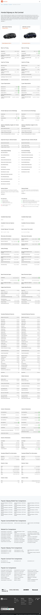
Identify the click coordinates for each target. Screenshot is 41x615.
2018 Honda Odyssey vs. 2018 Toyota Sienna (33, 503)
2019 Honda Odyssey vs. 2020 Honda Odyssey (20, 503)
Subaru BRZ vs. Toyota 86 (5, 575)
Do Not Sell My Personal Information (32, 614)
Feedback (30, 603)
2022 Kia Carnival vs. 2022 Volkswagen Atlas (33, 523)
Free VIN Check (16, 600)
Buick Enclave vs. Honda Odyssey (19, 540)
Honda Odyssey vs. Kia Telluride (33, 540)
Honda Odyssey (6, 4)
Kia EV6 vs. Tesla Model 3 (31, 580)
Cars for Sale (16, 598)
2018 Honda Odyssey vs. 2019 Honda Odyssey (20, 507)
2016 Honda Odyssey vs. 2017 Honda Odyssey (6, 510)
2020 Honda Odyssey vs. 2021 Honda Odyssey (6, 514)
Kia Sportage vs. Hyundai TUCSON (6, 569)
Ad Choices (38, 614)
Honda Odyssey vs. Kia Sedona (5, 536)
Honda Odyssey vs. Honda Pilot (6, 535)
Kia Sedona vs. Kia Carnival (18, 537)
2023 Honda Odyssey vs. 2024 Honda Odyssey (6, 507)
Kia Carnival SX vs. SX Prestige (5, 561)
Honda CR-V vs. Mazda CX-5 (18, 572)
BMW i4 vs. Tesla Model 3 (18, 575)
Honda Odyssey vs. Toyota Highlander (20, 534)
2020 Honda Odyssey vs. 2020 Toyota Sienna (33, 505)
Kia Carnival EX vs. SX (4, 560)
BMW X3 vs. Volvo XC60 (31, 575)
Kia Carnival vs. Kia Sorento (18, 541)
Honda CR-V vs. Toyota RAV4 (18, 576)
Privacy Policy (25, 614)
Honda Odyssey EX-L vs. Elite (18, 549)
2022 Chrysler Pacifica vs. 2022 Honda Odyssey (33, 507)
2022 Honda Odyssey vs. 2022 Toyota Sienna (20, 512)
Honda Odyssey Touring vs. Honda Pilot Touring (34, 552)
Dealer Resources (23, 603)
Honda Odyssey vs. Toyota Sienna (6, 579)
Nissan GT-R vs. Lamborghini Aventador (32, 577)
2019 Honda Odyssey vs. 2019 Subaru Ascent (33, 512)
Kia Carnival (10, 4)
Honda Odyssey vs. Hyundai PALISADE (33, 532)
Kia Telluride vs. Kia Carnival (5, 539)
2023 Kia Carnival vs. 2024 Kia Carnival (20, 522)
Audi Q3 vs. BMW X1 (17, 578)
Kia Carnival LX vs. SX (31, 560)
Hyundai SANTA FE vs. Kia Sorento (19, 569)
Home (2, 4)
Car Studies (22, 598)
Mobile (15, 601)
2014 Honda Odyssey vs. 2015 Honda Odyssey (6, 512)
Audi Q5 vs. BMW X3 (4, 576)
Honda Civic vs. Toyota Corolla (6, 573)
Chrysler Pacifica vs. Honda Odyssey (6, 532)
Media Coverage (31, 600)
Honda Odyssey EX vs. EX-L (5, 552)
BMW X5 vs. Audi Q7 (17, 579)
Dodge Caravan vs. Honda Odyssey (19, 533)
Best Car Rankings (23, 600)
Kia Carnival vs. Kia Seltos (32, 541)
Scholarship (30, 601)
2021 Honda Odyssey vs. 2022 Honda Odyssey (20, 514)
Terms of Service (21, 614)
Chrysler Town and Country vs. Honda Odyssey (33, 534)
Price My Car (23, 601)
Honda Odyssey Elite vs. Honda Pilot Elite (33, 550)
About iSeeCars (31, 598)
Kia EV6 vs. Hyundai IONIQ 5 (5, 578)
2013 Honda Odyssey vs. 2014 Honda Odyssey (20, 505)
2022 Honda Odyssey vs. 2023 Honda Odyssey (6, 505)
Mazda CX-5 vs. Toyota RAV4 (32, 569)
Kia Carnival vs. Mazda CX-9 (32, 537)
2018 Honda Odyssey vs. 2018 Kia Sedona (33, 510)
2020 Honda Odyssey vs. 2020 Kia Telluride (33, 514)
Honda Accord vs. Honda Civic (32, 572)
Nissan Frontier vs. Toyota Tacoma (19, 573)
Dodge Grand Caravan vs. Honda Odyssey (19, 531)
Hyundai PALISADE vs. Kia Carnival (6, 538)
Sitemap (17, 614)
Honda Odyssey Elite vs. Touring (6, 549)
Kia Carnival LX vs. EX (17, 560)
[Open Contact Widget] (39, 614)
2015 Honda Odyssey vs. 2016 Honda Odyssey (20, 510)
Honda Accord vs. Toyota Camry (6, 572)
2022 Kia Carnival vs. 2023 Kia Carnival (7, 522)
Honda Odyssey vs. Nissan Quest (19, 536)
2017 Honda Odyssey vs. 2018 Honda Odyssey (6, 503)
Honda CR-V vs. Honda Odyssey (32, 536)
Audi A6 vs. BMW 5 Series (31, 573)
